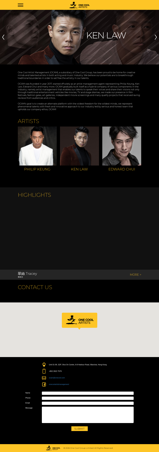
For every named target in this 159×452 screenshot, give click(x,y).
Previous (3, 37)
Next (156, 37)
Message (29, 408)
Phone (27, 398)
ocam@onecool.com (57, 378)
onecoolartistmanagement (59, 384)
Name (27, 393)
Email (27, 403)
